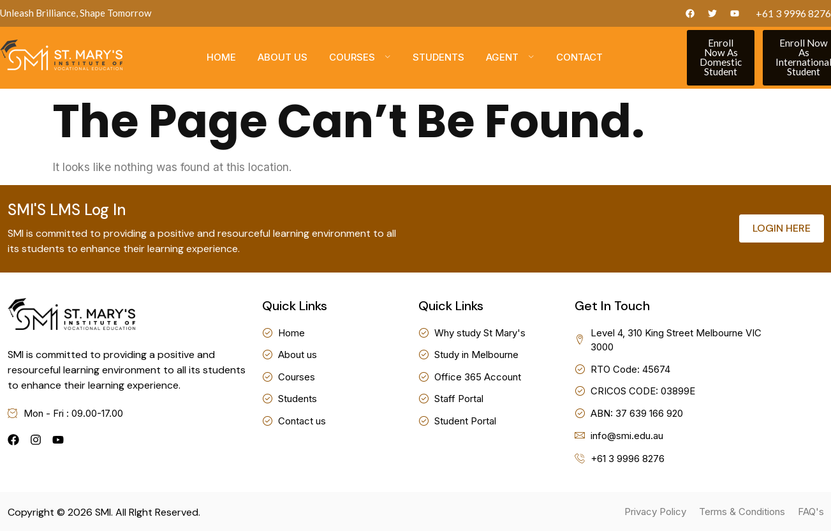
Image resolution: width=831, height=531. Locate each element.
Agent (510, 58)
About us (282, 58)
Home (221, 58)
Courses (360, 58)
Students (438, 58)
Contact (579, 58)
